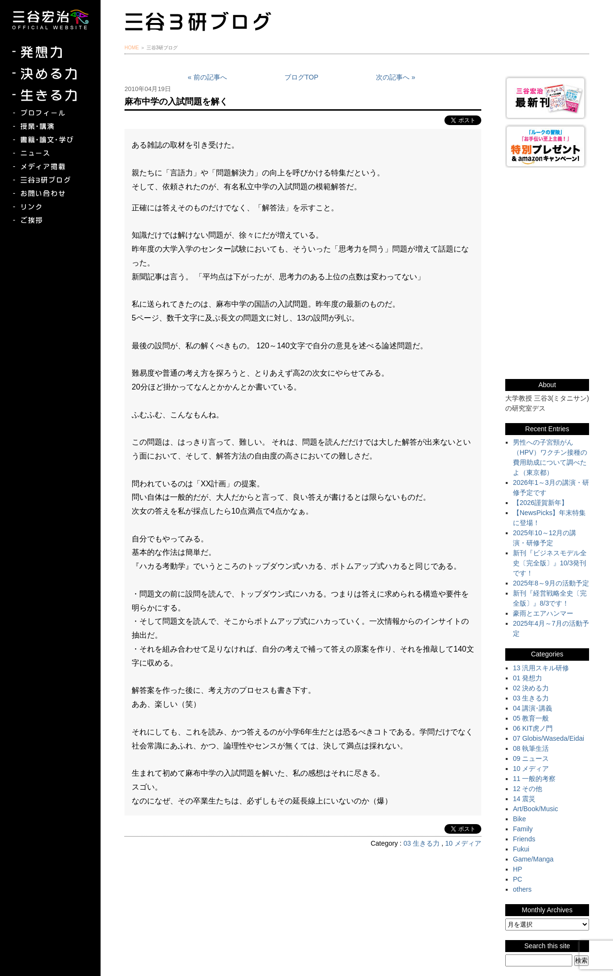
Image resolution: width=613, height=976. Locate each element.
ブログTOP (301, 77)
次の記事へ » (395, 77)
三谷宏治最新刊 (547, 97)
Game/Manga (533, 859)
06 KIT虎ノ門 (533, 728)
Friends (524, 839)
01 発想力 (527, 678)
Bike (519, 819)
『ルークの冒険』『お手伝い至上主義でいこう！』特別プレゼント (547, 146)
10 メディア (463, 843)
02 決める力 (531, 688)
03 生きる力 (421, 843)
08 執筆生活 (531, 748)
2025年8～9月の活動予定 (551, 583)
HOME (132, 47)
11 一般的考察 (534, 778)
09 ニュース (531, 758)
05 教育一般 (531, 718)
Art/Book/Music (535, 809)
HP (517, 869)
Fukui (521, 849)
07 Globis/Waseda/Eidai (548, 738)
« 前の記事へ (207, 77)
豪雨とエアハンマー (543, 613)
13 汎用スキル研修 (541, 668)
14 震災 (524, 799)
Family (523, 829)
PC (517, 879)
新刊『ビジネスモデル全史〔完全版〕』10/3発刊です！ (550, 563)
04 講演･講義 (532, 708)
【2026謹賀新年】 (540, 502)
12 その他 (527, 788)
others (522, 889)
